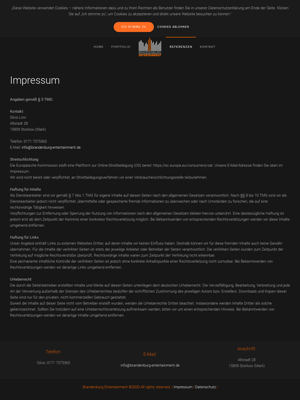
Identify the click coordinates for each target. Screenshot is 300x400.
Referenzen (181, 46)
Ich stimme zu (133, 26)
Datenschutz (205, 387)
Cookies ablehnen (173, 26)
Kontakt (207, 46)
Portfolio (120, 46)
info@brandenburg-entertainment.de (51, 147)
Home (99, 46)
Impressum (183, 387)
